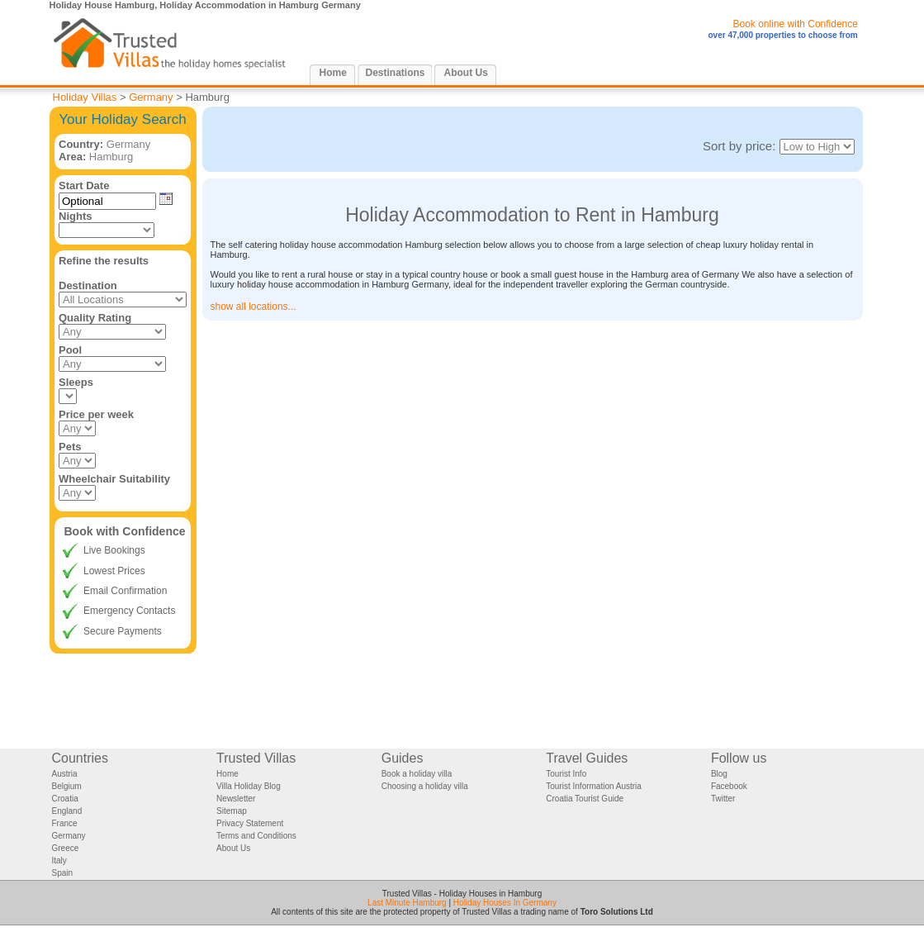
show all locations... (253, 306)
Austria (65, 773)
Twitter (723, 798)
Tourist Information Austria (594, 786)
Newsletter (235, 798)
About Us (466, 72)
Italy (59, 860)
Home (333, 72)
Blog (719, 773)
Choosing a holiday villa (424, 786)
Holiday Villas (85, 97)
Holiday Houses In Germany (505, 902)
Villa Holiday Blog (248, 786)
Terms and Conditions (256, 835)
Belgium (67, 786)
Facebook (729, 786)
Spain (62, 872)
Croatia (65, 798)
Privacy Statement (249, 823)
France (65, 823)
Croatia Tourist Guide (584, 798)
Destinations (395, 72)
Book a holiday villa (417, 773)
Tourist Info (566, 773)
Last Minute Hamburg (407, 902)
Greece (65, 848)
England (67, 811)
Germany (151, 97)
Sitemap (231, 811)
